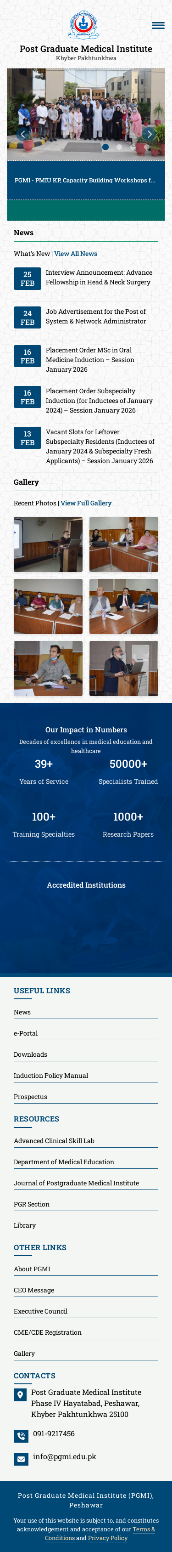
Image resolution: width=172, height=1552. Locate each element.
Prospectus (30, 1096)
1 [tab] (105, 147)
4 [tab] (147, 147)
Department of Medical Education (64, 1161)
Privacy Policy (108, 1537)
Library (25, 1225)
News (22, 1012)
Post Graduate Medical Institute (86, 52)
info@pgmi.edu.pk (64, 1456)
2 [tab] (119, 147)
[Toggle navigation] (158, 25)
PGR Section (32, 1204)
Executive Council (40, 1311)
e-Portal (26, 1033)
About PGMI (32, 1268)
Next (149, 134)
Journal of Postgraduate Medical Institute (76, 1182)
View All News (75, 253)
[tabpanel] (86, 134)
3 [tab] (133, 147)
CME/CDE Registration (48, 1332)
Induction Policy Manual (51, 1075)
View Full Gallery (86, 502)
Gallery (24, 1353)
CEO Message (34, 1290)
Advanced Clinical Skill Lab (54, 1140)
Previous (23, 134)
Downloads (30, 1054)
